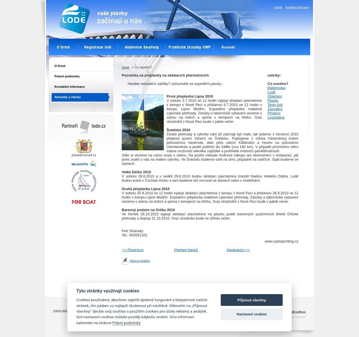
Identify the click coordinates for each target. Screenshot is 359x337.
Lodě (271, 92)
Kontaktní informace (69, 86)
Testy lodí (275, 105)
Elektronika (276, 88)
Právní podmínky (67, 76)
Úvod (125, 67)
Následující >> (238, 250)
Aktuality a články (67, 97)
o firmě (278, 7)
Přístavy (274, 113)
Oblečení (275, 96)
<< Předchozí (133, 250)
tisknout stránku (140, 260)
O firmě (59, 66)
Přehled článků (186, 250)
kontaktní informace (297, 7)
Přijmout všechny (252, 300)
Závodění (275, 109)
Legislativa (276, 117)
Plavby (273, 100)
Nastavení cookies (252, 314)
